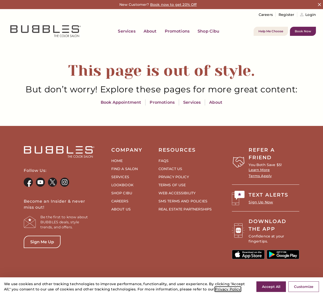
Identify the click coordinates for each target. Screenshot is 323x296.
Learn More (259, 170)
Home (117, 160)
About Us (121, 209)
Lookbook (122, 185)
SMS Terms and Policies (183, 201)
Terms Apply (260, 176)
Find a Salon (124, 169)
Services (192, 102)
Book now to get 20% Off (173, 4)
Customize (303, 286)
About (215, 102)
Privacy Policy (227, 289)
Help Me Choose (270, 31)
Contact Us (170, 169)
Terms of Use (172, 185)
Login (308, 14)
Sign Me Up (39, 243)
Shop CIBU (121, 193)
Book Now (303, 31)
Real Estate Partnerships (185, 209)
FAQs (163, 160)
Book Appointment (121, 102)
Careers (266, 14)
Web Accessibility (177, 193)
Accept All (271, 286)
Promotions (162, 102)
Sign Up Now (261, 202)
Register (286, 14)
